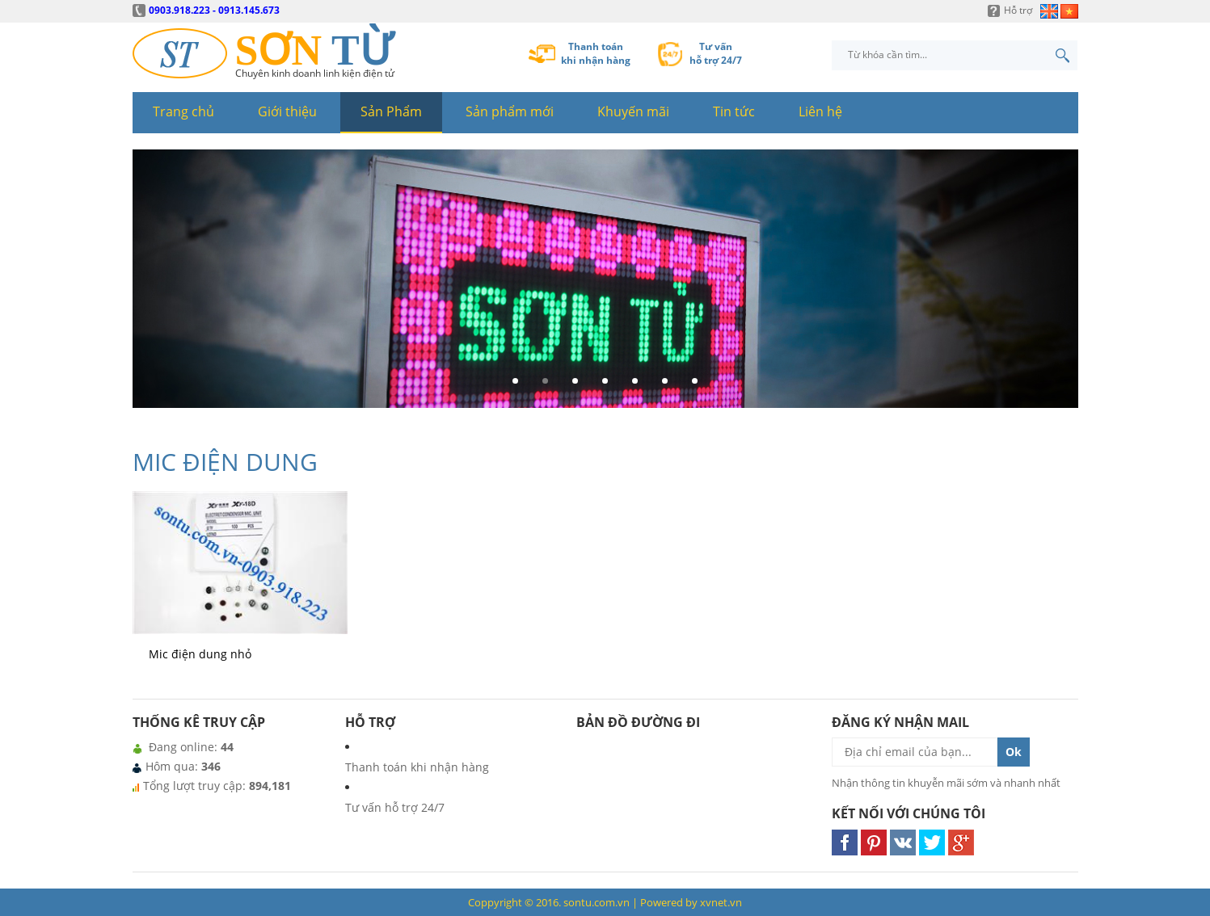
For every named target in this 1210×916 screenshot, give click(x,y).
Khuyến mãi (633, 111)
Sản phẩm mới (510, 111)
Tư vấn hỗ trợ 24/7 (395, 807)
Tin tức (734, 111)
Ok (1014, 751)
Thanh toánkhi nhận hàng (595, 53)
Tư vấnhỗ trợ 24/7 (715, 53)
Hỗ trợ (1018, 10)
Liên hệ (820, 111)
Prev (150, 285)
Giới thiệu (287, 111)
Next (1061, 285)
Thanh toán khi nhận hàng (417, 767)
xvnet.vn (721, 902)
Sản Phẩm (391, 111)
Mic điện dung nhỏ (200, 654)
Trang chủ (183, 111)
